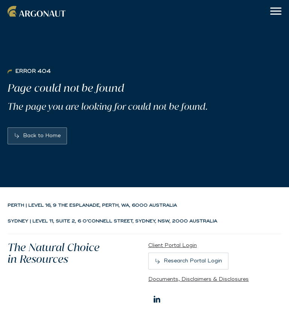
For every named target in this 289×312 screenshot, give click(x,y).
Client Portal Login (172, 245)
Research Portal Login (193, 260)
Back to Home (42, 135)
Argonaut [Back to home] (38, 11)
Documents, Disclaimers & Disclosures (198, 279)
